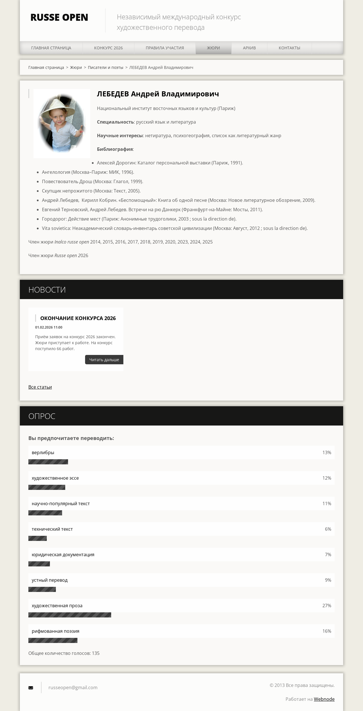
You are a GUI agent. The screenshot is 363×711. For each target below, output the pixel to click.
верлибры (43, 452)
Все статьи (40, 387)
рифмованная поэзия (55, 631)
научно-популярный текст (61, 503)
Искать (328, 16)
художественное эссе (55, 478)
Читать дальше (104, 359)
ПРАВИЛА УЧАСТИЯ (165, 47)
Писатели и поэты (105, 67)
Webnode (324, 699)
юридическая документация (63, 554)
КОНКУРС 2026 (108, 47)
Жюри (213, 47)
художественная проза (57, 605)
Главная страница (51, 47)
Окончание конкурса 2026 (78, 318)
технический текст (52, 529)
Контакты (289, 47)
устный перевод (49, 580)
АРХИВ (249, 47)
